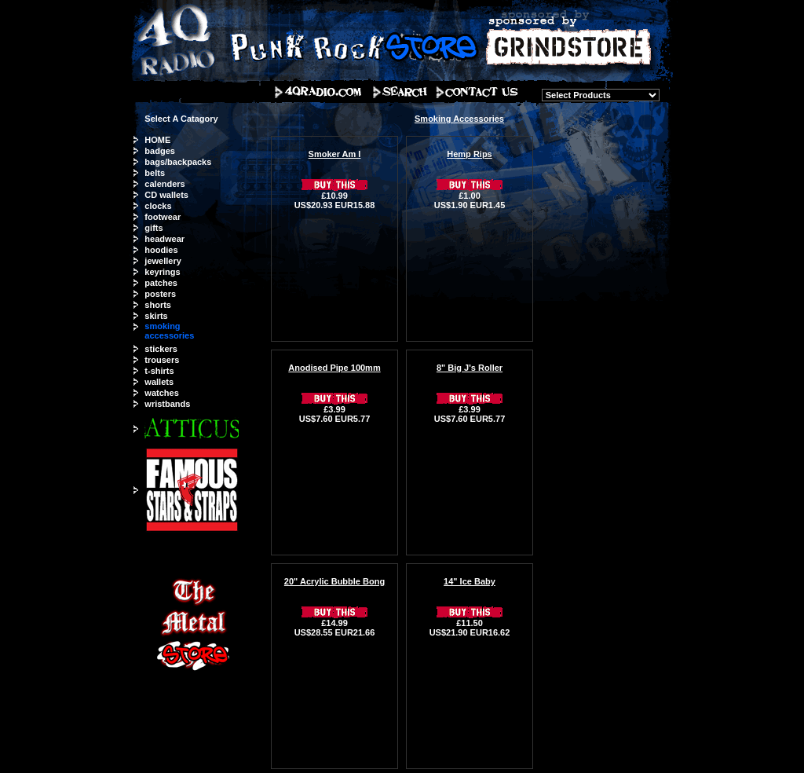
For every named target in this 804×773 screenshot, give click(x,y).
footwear (162, 217)
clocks (157, 206)
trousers (161, 360)
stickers (160, 349)
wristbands (167, 403)
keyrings (162, 272)
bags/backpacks (177, 162)
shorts (157, 305)
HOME (157, 140)
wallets (159, 381)
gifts (153, 228)
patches (160, 283)
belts (154, 173)
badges (159, 151)
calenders (164, 184)
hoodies (160, 250)
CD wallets (166, 195)
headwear (164, 239)
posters (160, 294)
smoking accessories (169, 330)
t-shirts (159, 371)
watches (161, 392)
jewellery (162, 261)
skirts (155, 316)
